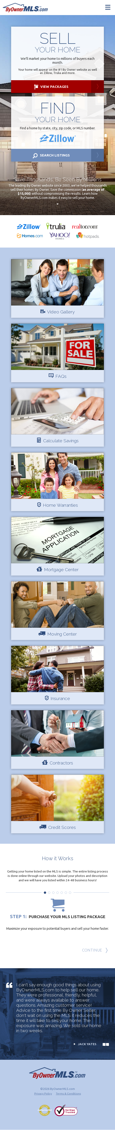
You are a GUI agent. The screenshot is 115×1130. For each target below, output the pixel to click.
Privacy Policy (43, 1093)
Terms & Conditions (68, 1093)
